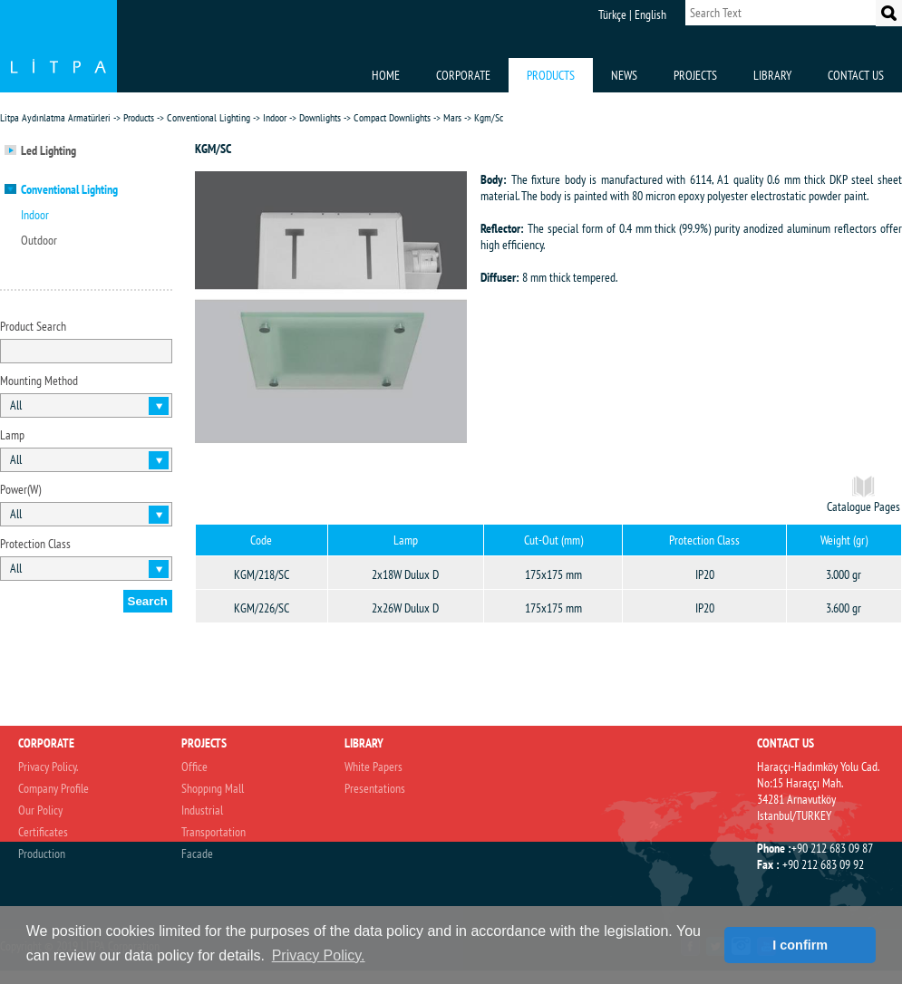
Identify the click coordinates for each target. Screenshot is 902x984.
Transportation (213, 832)
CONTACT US (856, 75)
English (650, 14)
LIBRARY (772, 75)
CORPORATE (463, 75)
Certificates (43, 832)
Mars (452, 117)
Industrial (202, 810)
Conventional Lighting (208, 117)
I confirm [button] (800, 945)
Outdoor (39, 240)
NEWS (624, 75)
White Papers (373, 766)
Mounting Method (39, 380)
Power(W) (20, 489)
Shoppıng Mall (212, 788)
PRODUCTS (551, 75)
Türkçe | (615, 14)
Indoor (274, 117)
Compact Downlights (392, 117)
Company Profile (53, 788)
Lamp (12, 435)
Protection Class (35, 543)
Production (41, 853)
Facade (197, 853)
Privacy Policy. (48, 766)
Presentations (374, 788)
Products (138, 117)
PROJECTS (695, 75)
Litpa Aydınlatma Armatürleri (55, 117)
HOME (386, 75)
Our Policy (40, 810)
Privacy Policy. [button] (318, 955)
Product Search (33, 326)
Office (194, 766)
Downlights (320, 117)
